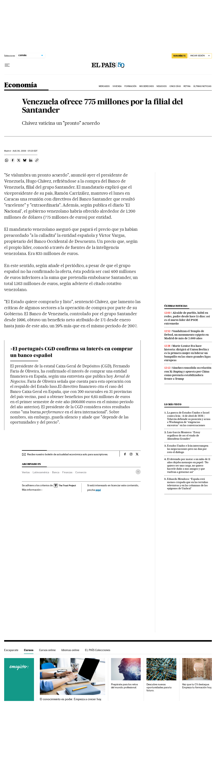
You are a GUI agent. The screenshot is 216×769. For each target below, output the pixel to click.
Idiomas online (70, 650)
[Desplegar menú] (7, 65)
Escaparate (11, 650)
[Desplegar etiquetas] (138, 471)
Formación (130, 86)
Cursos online (47, 650)
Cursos (28, 650)
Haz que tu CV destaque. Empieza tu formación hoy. (197, 686)
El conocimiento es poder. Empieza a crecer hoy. (71, 699)
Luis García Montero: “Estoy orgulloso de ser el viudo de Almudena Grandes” (183, 435)
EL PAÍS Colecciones (97, 650)
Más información (32, 489)
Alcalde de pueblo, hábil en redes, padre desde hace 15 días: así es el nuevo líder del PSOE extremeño (187, 318)
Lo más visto (172, 404)
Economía (20, 85)
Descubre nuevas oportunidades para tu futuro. (159, 687)
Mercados (104, 86)
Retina (187, 86)
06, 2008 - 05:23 (25, 151)
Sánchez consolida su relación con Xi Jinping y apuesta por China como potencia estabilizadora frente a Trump (187, 373)
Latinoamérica (41, 472)
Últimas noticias (175, 305)
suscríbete (179, 55)
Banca (55, 472)
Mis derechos (146, 86)
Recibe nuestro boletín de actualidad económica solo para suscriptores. (67, 454)
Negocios (162, 86)
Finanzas (67, 472)
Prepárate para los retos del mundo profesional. (124, 686)
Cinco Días (175, 86)
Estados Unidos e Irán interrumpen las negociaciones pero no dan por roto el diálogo (187, 449)
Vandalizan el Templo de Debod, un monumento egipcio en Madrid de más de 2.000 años (186, 334)
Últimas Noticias (202, 86)
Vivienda (117, 86)
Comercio (80, 472)
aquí (98, 489)
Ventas (26, 472)
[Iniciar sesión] (200, 55)
